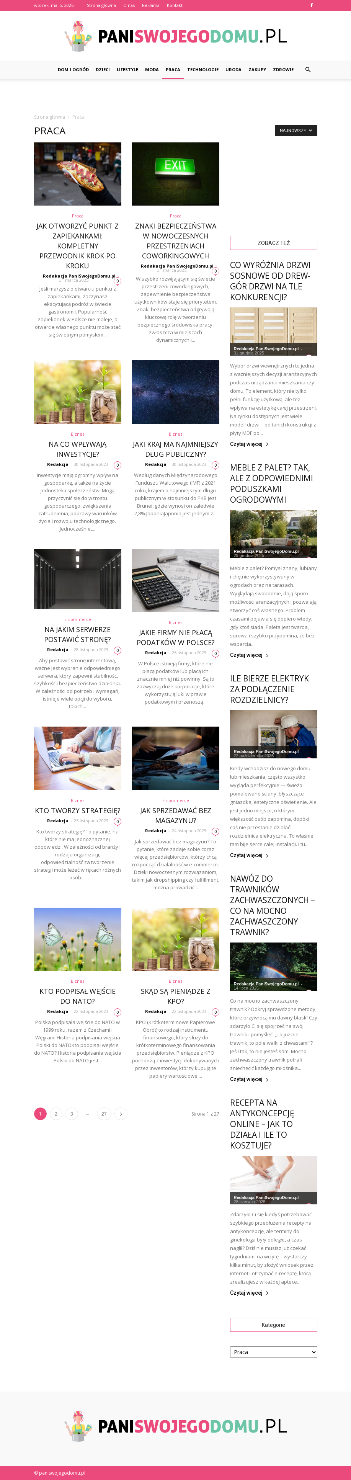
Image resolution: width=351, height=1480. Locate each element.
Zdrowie (283, 69)
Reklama (151, 5)
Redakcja (58, 464)
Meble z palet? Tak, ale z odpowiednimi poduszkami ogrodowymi (271, 483)
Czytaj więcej (249, 444)
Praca (173, 69)
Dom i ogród (73, 69)
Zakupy (257, 69)
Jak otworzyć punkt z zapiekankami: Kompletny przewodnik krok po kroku (77, 245)
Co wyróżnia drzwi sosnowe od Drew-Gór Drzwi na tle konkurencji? (270, 281)
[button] (308, 69)
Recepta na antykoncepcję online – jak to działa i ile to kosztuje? (262, 1124)
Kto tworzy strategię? (78, 810)
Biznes (77, 434)
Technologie (203, 69)
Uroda (233, 69)
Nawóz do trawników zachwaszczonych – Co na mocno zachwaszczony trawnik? (272, 905)
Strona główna (101, 5)
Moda (152, 69)
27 (104, 1114)
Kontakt (175, 5)
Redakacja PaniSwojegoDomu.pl (79, 276)
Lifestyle (127, 69)
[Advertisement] (175, 95)
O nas (129, 5)
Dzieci (103, 69)
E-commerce (77, 619)
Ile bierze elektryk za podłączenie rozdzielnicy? (269, 689)
